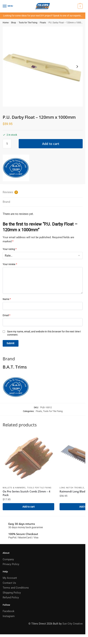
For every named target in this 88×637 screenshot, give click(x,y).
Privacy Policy (11, 564)
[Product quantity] (7, 143)
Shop (13, 22)
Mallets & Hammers (14, 488)
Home (6, 22)
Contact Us (9, 582)
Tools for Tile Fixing (28, 22)
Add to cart (50, 144)
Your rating (10, 249)
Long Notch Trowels (72, 488)
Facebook (8, 611)
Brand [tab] (6, 201)
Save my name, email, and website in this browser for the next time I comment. (44, 333)
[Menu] (8, 6)
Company (8, 559)
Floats (43, 22)
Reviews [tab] (10, 192)
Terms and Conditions (16, 587)
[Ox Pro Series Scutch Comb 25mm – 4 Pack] (28, 458)
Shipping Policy (12, 592)
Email (6, 315)
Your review (10, 264)
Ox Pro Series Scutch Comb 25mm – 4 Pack (26, 493)
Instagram (9, 616)
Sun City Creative (72, 623)
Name (7, 299)
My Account (10, 577)
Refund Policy (11, 597)
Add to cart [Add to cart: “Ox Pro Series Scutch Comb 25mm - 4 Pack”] (28, 506)
